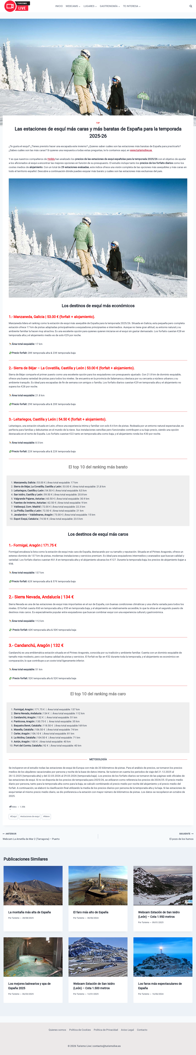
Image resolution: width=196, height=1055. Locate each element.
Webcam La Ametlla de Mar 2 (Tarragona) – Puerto (49, 836)
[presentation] (33, 885)
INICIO (59, 6)
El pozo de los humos (147, 836)
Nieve (46, 816)
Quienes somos (57, 1029)
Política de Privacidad (106, 1029)
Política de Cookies (80, 1029)
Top (98, 123)
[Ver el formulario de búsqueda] (190, 6)
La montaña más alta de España (29, 912)
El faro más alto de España (90, 912)
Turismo (15, 918)
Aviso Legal (127, 1029)
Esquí (13, 816)
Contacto (142, 1029)
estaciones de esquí (29, 816)
